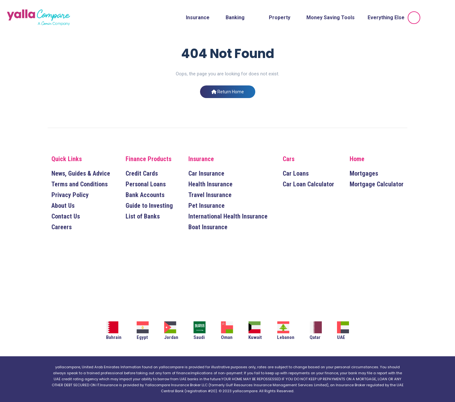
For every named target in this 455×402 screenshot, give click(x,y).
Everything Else (386, 17)
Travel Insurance (210, 195)
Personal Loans (146, 184)
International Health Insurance (228, 216)
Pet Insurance (206, 205)
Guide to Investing (149, 205)
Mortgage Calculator (377, 184)
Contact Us (65, 216)
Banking (235, 17)
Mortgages (364, 173)
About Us (62, 205)
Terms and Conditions (79, 184)
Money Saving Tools (330, 17)
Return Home (227, 91)
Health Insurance (210, 184)
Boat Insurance (208, 227)
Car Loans (296, 173)
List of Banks (143, 216)
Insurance (198, 17)
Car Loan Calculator (308, 184)
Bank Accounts (145, 195)
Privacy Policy (70, 195)
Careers (61, 227)
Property (279, 17)
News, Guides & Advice (80, 173)
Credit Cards (142, 173)
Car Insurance (206, 173)
